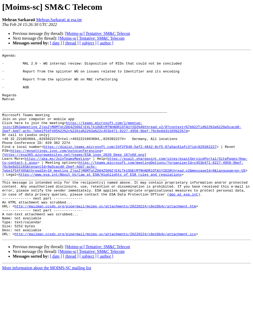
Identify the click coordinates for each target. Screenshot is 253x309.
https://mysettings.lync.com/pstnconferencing (55, 170)
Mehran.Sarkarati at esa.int (59, 19)
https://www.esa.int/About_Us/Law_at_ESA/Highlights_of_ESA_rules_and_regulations (100, 199)
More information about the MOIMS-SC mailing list (46, 304)
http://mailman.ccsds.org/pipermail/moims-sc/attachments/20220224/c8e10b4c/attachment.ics (105, 270)
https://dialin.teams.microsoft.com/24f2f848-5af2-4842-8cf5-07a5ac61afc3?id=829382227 (130, 165)
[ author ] (105, 43)
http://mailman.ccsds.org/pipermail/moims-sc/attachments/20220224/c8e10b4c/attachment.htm (105, 237)
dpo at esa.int (183, 222)
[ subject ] (88, 43)
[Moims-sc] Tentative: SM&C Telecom (91, 38)
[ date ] (56, 43)
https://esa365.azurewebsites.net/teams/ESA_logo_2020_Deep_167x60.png (74, 175)
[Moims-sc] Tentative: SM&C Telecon (97, 33)
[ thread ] (71, 43)
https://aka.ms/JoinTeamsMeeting (57, 180)
